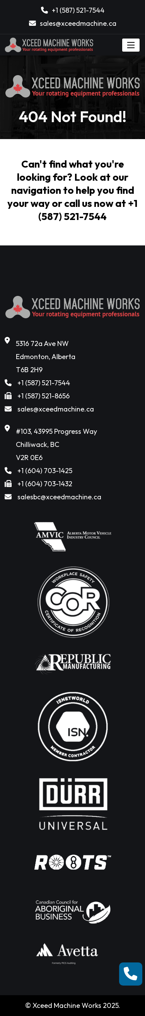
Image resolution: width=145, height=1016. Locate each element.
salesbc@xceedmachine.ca (59, 496)
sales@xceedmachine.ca (78, 23)
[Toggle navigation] (130, 45)
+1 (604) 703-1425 (44, 470)
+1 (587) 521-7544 (78, 10)
